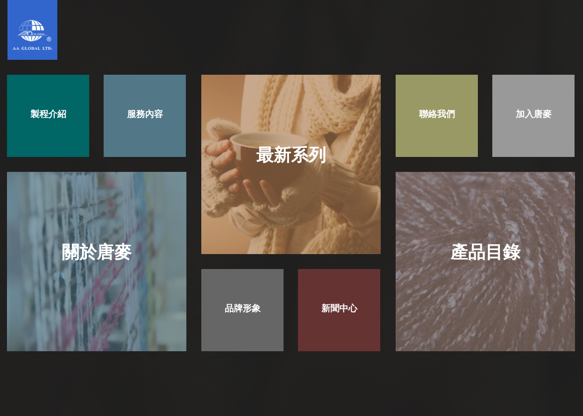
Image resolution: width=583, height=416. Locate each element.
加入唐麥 (534, 114)
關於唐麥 (97, 252)
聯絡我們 (437, 114)
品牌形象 (243, 308)
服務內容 (145, 114)
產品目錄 (485, 252)
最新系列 (291, 154)
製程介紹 (48, 114)
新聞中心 (339, 308)
